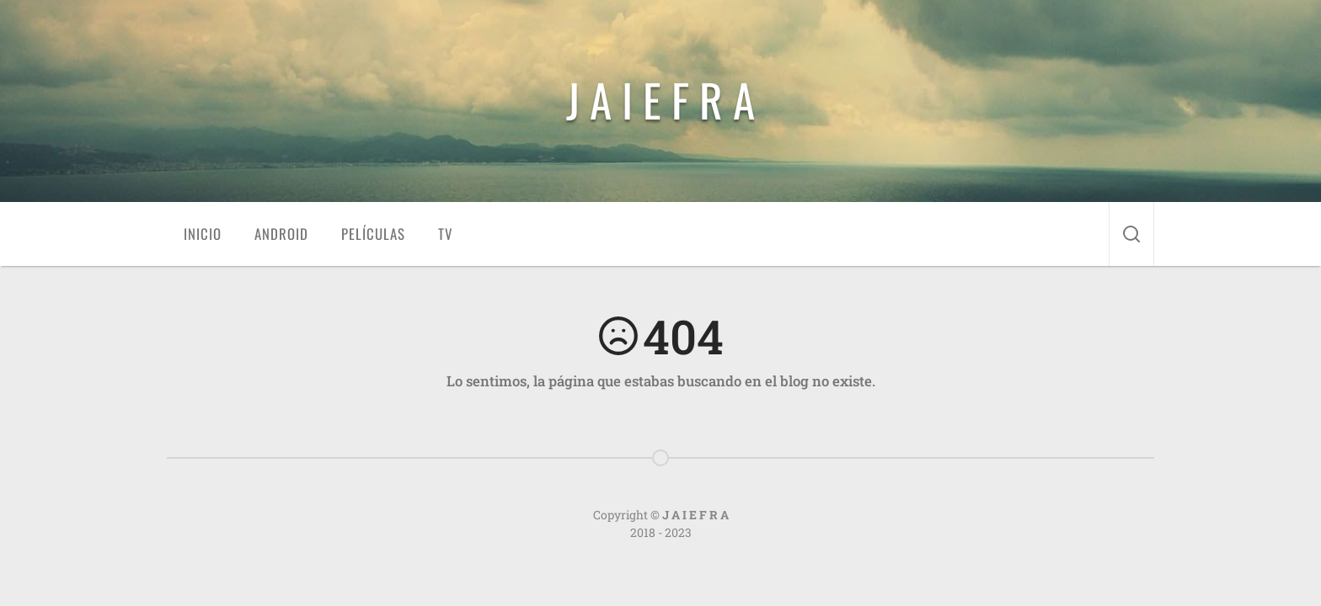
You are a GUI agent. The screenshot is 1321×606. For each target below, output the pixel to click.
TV (445, 233)
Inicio (203, 233)
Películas (373, 233)
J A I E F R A (660, 99)
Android (281, 233)
